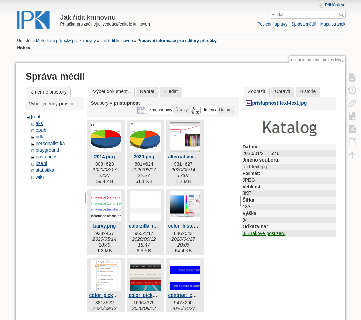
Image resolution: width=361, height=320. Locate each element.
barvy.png (104, 226)
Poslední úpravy (272, 24)
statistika (45, 170)
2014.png (104, 156)
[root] (36, 116)
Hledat (342, 14)
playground (47, 150)
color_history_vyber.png (195, 226)
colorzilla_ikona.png (151, 226)
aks (39, 123)
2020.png (144, 156)
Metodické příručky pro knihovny (66, 40)
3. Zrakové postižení (263, 233)
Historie (308, 91)
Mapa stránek (332, 24)
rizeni (41, 163)
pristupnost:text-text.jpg (279, 103)
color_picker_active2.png (157, 295)
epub (41, 130)
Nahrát (147, 91)
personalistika (50, 143)
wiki (40, 177)
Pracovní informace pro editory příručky (177, 40)
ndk (40, 136)
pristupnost (47, 156)
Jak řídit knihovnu (116, 40)
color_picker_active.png (116, 295)
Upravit (282, 91)
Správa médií (303, 24)
